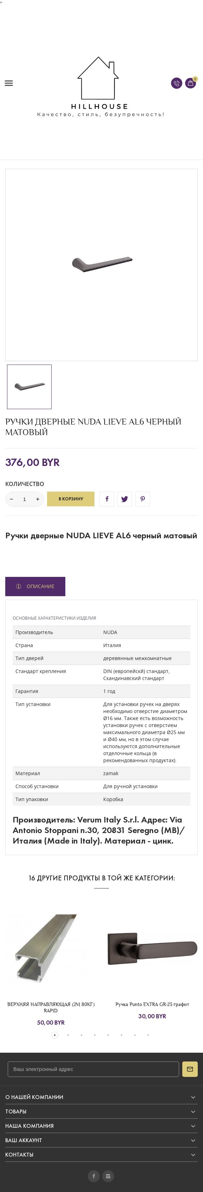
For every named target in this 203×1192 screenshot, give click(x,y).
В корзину (71, 499)
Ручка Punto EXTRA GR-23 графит (152, 1004)
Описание (39, 586)
